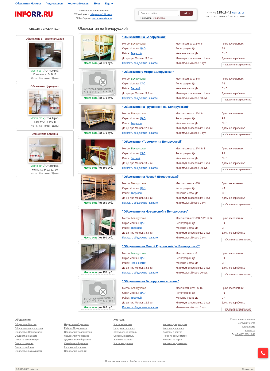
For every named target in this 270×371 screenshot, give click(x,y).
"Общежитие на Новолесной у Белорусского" (155, 211)
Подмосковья (54, 3)
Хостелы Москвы (78, 3)
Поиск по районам (24, 347)
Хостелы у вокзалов (173, 328)
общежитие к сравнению (238, 64)
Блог (97, 3)
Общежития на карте (26, 335)
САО (142, 83)
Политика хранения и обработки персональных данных (135, 361)
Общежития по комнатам (28, 351)
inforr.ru (34, 369)
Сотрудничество (246, 323)
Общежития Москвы (28, 3)
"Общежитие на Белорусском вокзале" (150, 281)
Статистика (248, 369)
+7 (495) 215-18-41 (243, 334)
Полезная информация (242, 319)
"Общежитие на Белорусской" (144, 37)
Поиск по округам (24, 343)
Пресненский (138, 262)
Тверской (136, 53)
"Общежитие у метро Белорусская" (148, 71)
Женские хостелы (122, 339)
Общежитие (159, 18)
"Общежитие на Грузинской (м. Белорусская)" (155, 106)
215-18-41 (219, 12)
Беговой (135, 88)
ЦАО (143, 48)
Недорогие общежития (76, 324)
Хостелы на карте (172, 339)
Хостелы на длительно (175, 343)
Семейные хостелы (123, 335)
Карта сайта (248, 326)
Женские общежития (75, 347)
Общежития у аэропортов (78, 332)
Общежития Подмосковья (28, 332)
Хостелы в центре (172, 332)
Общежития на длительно (29, 328)
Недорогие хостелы (124, 328)
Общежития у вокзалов (76, 335)
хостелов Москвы (102, 18)
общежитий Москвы (101, 14)
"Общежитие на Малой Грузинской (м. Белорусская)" (161, 246)
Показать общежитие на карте (140, 63)
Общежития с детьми (75, 351)
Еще (109, 3)
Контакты (238, 12)
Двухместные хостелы (125, 332)
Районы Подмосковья (75, 328)
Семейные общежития (76, 343)
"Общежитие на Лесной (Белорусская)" (151, 176)
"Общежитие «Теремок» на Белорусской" (152, 141)
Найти (186, 13)
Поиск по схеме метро (27, 339)
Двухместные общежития (77, 339)
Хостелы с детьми (123, 343)
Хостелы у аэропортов (175, 324)
